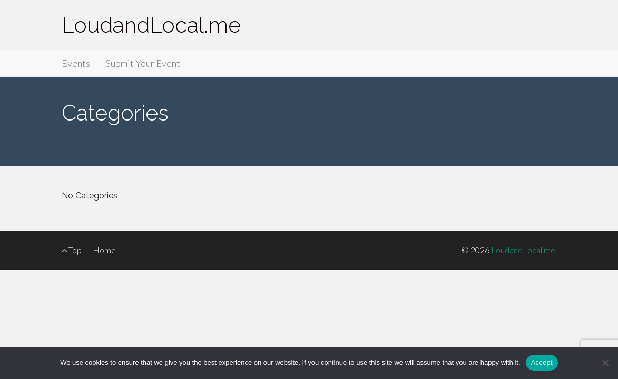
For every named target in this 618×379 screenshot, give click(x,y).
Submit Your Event (143, 63)
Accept (542, 362)
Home (104, 250)
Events (76, 63)
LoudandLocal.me (151, 25)
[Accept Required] (605, 362)
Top (72, 250)
